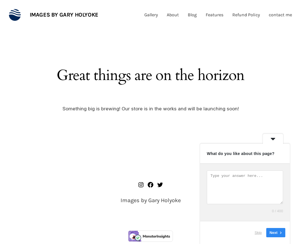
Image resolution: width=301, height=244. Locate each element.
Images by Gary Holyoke (64, 15)
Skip (258, 233)
